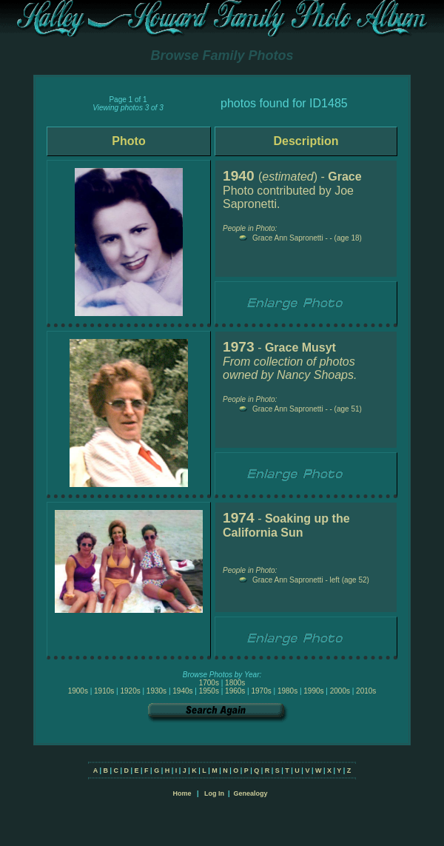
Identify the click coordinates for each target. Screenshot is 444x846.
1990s (313, 691)
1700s (209, 683)
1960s (235, 691)
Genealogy (251, 793)
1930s (156, 691)
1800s (235, 683)
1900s (78, 691)
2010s (366, 691)
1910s (104, 691)
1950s (209, 691)
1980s (287, 691)
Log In (214, 793)
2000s (340, 691)
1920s (130, 691)
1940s (182, 691)
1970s (261, 691)
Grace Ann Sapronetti (287, 238)
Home (181, 793)
